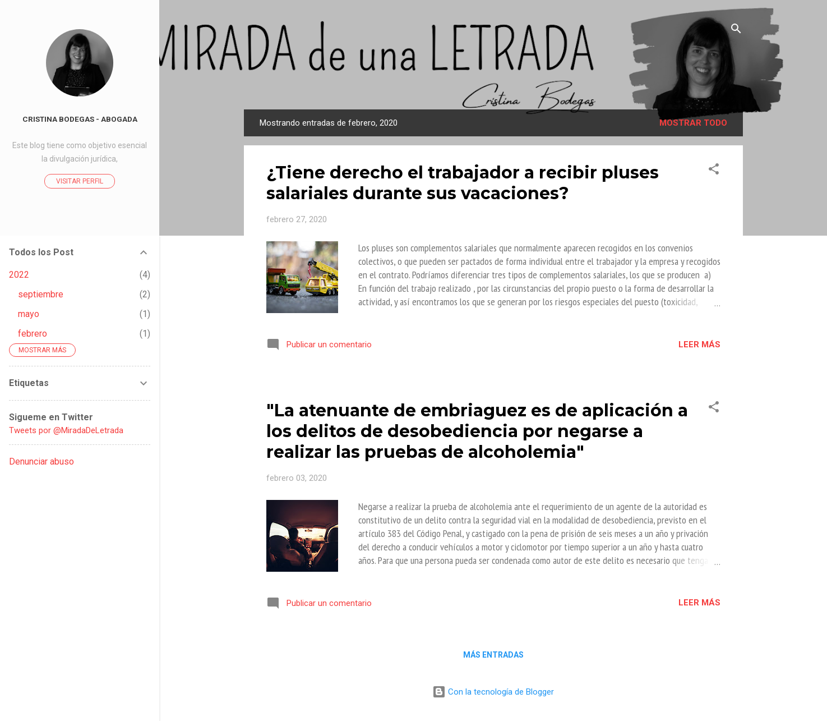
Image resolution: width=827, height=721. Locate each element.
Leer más (699, 344)
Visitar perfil (79, 181)
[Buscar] (736, 30)
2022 (19, 274)
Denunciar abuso (41, 461)
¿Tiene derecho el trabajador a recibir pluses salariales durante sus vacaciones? (462, 183)
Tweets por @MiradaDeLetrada (66, 430)
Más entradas (493, 654)
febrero (32, 333)
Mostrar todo (693, 123)
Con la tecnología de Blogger (493, 692)
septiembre (40, 294)
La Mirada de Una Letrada (493, 76)
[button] (713, 171)
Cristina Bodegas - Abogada (79, 118)
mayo (28, 314)
